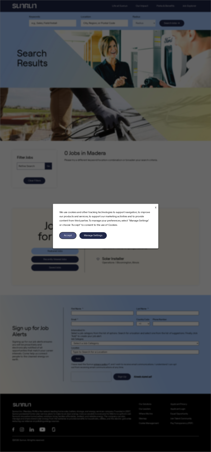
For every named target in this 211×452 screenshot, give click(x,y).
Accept (68, 235)
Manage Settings (93, 235)
